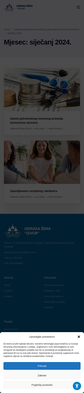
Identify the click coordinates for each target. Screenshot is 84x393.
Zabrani (42, 375)
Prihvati (42, 365)
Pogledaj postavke (42, 384)
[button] (79, 336)
